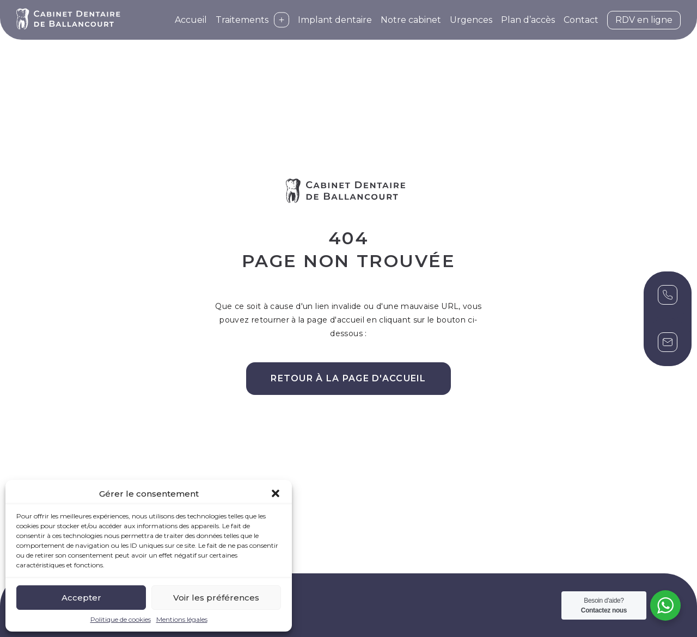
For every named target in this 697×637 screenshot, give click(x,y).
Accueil (191, 20)
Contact (581, 20)
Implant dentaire (335, 20)
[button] (275, 493)
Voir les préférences (216, 597)
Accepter (81, 597)
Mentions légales (181, 619)
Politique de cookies (120, 619)
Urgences (471, 20)
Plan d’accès (528, 20)
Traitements (252, 20)
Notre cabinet (411, 20)
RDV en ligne (643, 20)
